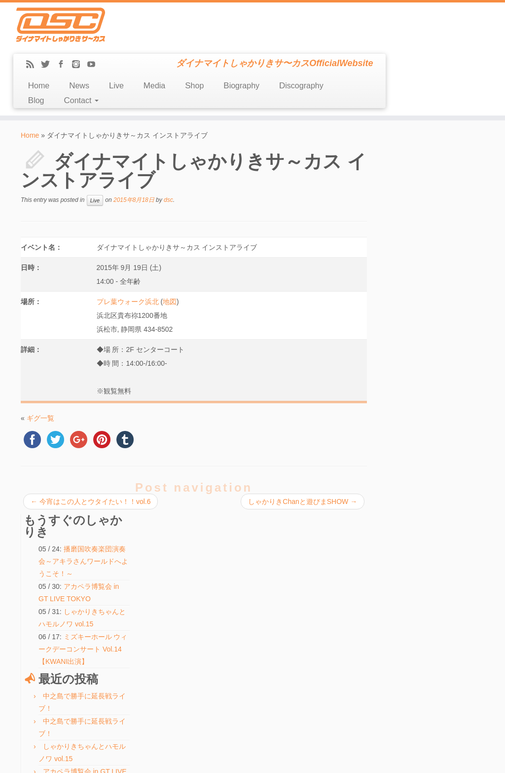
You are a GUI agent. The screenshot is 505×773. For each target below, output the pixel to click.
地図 (170, 257)
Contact (199, 56)
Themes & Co (285, 758)
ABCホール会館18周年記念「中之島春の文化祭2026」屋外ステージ (437, 436)
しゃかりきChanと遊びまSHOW (301, 457)
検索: (186, 687)
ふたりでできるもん (429, 411)
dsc (168, 155)
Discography (419, 41)
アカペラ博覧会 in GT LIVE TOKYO (228, 586)
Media (273, 41)
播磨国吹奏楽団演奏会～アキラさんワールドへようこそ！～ (437, 150)
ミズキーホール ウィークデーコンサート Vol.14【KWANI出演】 (434, 238)
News (197, 41)
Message (39, 660)
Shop (312, 41)
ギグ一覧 (40, 374)
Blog (154, 56)
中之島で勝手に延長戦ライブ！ (223, 552)
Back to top (470, 758)
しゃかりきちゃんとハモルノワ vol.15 (231, 575)
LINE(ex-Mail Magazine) (57, 650)
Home (156, 41)
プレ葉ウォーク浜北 (127, 257)
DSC (227, 758)
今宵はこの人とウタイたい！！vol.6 (90, 457)
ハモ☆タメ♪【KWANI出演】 (219, 597)
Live (234, 41)
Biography (360, 41)
